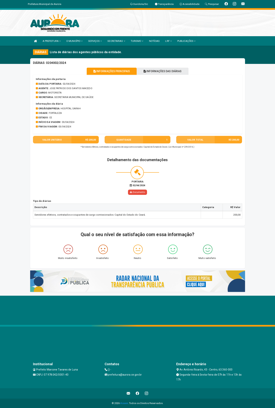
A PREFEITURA (52, 41)
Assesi (124, 403)
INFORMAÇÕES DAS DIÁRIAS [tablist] (164, 71)
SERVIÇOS (95, 41)
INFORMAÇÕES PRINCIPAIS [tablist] (110, 71)
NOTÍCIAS (154, 41)
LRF (168, 41)
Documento (137, 192)
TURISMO (137, 41)
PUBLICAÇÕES (186, 41)
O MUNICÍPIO (74, 41)
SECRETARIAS (116, 41)
